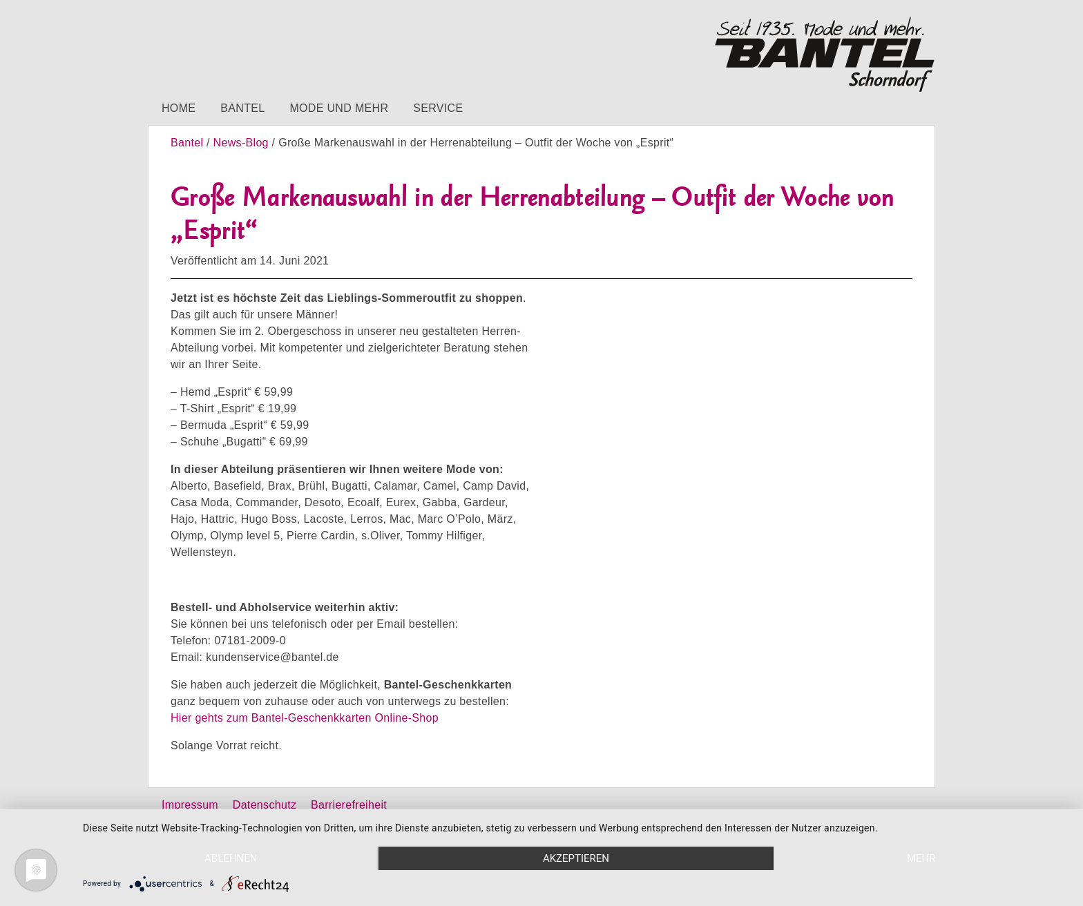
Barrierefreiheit (349, 805)
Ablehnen (230, 858)
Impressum (190, 805)
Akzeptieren (576, 858)
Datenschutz (264, 805)
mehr (921, 858)
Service (438, 108)
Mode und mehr (338, 108)
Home (178, 108)
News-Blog (241, 142)
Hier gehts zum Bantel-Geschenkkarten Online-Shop (305, 718)
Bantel (242, 108)
